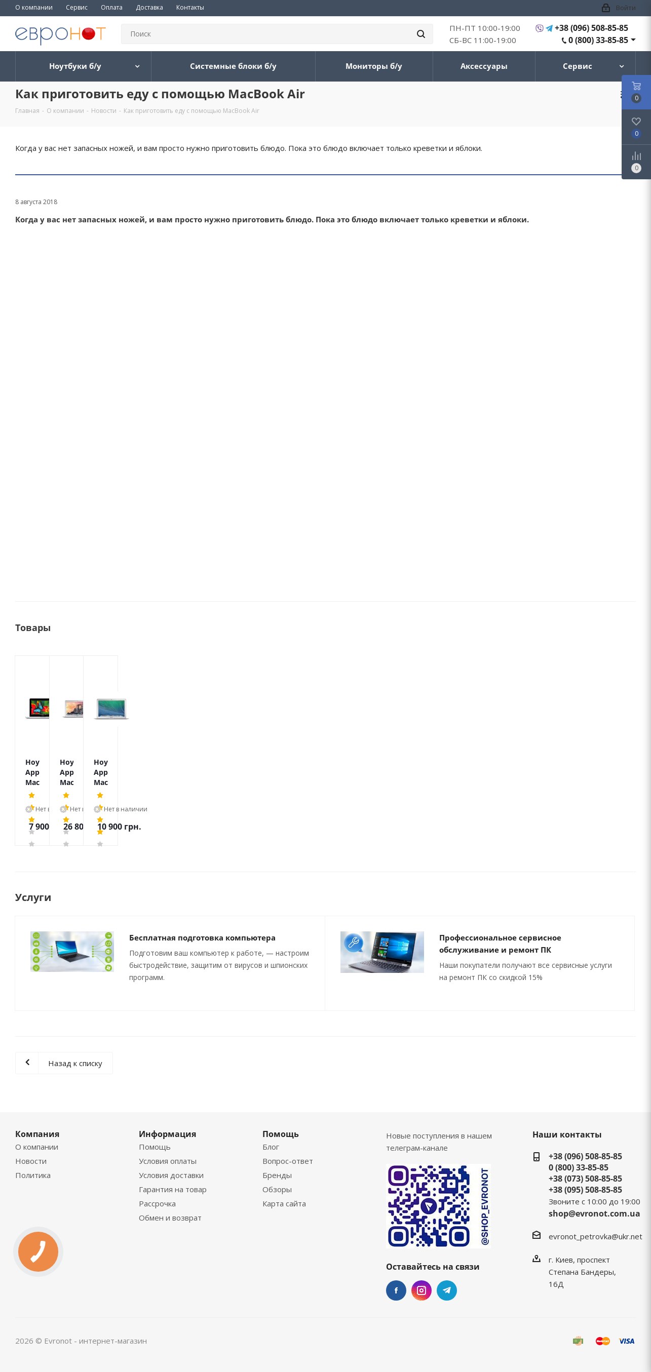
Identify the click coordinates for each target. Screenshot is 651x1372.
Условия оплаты (168, 1161)
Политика (33, 1175)
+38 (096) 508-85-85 (591, 27)
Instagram (421, 1290)
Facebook (396, 1290)
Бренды (277, 1175)
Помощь (155, 1147)
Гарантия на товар (173, 1189)
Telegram (447, 1290)
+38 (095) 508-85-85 (585, 1189)
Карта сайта (284, 1203)
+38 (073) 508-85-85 (585, 1178)
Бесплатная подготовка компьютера (202, 937)
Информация (167, 1134)
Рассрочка (157, 1203)
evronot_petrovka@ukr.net (595, 1236)
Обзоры (277, 1189)
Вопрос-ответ (287, 1161)
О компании (36, 1147)
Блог (270, 1147)
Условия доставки (171, 1175)
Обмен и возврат (170, 1217)
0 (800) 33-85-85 (598, 40)
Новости (31, 1161)
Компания (37, 1134)
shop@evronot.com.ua (594, 1213)
